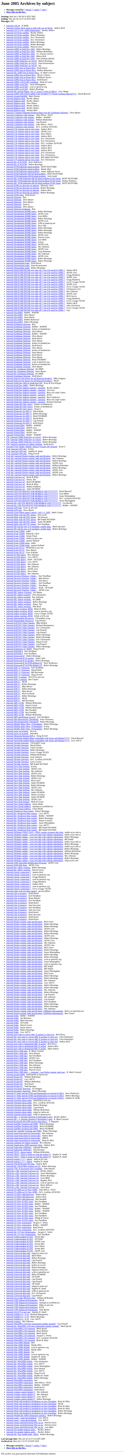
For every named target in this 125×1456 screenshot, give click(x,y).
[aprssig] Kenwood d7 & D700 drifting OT (24, 663)
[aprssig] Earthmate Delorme (18, 324)
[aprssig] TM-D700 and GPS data (20, 1164)
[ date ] (44, 10)
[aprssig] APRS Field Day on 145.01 (21, 61)
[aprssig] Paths (12, 1016)
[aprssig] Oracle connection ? (18, 872)
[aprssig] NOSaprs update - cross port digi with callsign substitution (34, 835)
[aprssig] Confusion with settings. (20, 115)
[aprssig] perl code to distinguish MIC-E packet (26, 1044)
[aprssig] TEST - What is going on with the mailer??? (28, 1154)
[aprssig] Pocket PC (14, 1077)
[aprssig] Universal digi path (18, 1253)
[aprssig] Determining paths (18, 263)
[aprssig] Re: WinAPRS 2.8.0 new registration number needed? (33, 1326)
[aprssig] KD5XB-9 (14, 651)
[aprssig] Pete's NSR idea (17, 1051)
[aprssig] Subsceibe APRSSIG (19, 1147)
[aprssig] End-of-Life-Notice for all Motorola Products (29, 378)
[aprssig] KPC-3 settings (16, 677)
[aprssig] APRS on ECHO (17, 84)
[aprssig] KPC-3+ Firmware (18, 668)
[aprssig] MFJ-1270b (15, 703)
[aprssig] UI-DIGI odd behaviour (20, 1194)
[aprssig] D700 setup (15, 195)
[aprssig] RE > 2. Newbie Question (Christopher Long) (29, 1117)
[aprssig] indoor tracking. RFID (19, 609)
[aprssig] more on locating (17, 731)
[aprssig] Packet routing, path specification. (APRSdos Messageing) (34, 1011)
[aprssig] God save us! (16, 477)
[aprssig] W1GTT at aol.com (18, 1312)
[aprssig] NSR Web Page (17, 865)
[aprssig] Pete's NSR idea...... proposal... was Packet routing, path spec (36, 1072)
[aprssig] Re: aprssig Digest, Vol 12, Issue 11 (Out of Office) (31, 91)
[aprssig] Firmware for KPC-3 (19, 411)
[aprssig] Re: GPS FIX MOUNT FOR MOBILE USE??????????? (34, 503)
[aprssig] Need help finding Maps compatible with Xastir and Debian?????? (38, 738)
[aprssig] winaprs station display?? (21, 1392)
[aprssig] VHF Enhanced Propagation (22, 1300)
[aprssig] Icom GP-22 (15, 548)
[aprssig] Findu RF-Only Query (19, 404)
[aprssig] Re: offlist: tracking (18, 867)
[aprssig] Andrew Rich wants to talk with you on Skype (29, 28)
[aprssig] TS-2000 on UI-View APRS (22, 1190)
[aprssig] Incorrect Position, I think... (22, 576)
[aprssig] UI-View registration (19, 1223)
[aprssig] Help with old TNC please (21, 515)
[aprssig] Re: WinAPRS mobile (19, 1361)
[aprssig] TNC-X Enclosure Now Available (24, 1169)
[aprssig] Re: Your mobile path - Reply (22, 1434)
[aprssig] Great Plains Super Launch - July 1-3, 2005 (28, 512)
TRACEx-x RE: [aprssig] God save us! (22, 1171)
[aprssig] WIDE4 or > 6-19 (17, 1314)
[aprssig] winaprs (13, 1321)
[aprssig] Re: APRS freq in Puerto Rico (23, 73)
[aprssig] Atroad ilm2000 (17, 96)
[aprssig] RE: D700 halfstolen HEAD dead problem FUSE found (33, 178)
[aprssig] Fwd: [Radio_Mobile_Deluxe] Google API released (32, 447)
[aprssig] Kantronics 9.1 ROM (19, 649)
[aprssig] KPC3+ (13, 682)
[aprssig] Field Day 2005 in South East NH (24, 383)
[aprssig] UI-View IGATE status (20, 1201)
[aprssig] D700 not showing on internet (22, 185)
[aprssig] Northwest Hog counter (20, 811)
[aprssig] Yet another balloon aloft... (21, 1430)
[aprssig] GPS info (14, 508)
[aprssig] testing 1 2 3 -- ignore (19, 1159)
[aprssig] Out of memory (17, 893)
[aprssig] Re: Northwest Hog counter (22, 813)
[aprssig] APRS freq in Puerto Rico (21, 68)
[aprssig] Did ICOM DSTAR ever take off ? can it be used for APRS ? (35, 270)
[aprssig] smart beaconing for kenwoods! (23, 1133)
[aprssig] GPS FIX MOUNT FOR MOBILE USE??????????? (32, 491)
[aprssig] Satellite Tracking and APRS (22, 1124)
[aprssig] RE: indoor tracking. (19, 599)
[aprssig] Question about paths (19, 1100)
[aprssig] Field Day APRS (17, 385)
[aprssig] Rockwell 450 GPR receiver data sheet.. (27, 1121)
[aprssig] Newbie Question (17, 743)
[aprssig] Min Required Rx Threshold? (22, 719)
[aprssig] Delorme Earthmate (18, 209)
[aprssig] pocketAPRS (15, 1074)
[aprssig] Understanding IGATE (19, 1237)
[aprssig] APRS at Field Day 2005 (20, 49)
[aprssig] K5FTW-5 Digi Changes (20, 623)
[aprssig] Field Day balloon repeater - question (26, 388)
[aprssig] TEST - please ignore (19, 1152)
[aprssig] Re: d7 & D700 (16, 162)
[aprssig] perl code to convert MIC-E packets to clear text (30, 1034)
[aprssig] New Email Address (18, 804)
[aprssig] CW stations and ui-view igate (23, 129)
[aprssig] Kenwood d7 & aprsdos (20, 658)
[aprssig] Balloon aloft (16, 98)
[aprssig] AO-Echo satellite (17, 33)
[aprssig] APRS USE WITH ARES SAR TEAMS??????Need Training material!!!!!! (41, 94)
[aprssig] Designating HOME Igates (21, 211)
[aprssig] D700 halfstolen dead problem (23, 167)
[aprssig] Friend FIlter (15, 425)
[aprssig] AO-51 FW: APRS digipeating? (23, 30)
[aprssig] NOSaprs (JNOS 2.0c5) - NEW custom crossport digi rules (35, 832)
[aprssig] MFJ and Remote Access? (21, 717)
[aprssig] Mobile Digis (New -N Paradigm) (24, 724)
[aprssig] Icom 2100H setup (18, 543)
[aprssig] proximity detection (18, 1089)
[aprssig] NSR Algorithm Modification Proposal (26, 863)
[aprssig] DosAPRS (14, 312)
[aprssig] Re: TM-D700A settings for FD (23, 1166)
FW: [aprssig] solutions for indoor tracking (24, 444)
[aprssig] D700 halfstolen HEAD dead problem (26, 174)
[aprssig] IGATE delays (16, 555)
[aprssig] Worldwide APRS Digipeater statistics (26, 1415)
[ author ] (37, 10)
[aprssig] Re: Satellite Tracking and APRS (24, 1131)
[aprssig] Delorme (14, 197)
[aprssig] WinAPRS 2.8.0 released (20, 1328)
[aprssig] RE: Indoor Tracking (19, 592)
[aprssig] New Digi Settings (18, 766)
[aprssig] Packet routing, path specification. (24, 922)
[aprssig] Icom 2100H (15, 531)
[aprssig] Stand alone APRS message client (24, 1145)
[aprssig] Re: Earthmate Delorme (20, 369)
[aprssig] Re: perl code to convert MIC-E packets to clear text (32, 1037)
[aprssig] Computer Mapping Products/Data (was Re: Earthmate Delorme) (37, 113)
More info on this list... (16, 12)
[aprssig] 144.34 (13, 26)
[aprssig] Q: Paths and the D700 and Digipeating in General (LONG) (35, 1093)
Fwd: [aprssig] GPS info (16, 449)
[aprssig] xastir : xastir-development (21, 1418)
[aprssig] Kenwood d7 (15, 656)
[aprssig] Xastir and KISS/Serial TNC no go (25, 1423)
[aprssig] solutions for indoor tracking (22, 1143)
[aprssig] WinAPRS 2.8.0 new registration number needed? (31, 1324)
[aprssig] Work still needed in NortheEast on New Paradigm (31, 1401)
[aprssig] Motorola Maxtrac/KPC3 (20, 736)
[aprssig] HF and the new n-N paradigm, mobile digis (28, 526)
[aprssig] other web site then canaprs (21, 891)
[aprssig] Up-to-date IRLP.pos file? (21, 1298)
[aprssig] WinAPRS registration (19, 1380)
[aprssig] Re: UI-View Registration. (21, 1232)
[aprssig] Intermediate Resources (20, 618)
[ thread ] (28, 10)
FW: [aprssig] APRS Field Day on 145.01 (24, 437)
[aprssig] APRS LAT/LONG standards (22, 82)
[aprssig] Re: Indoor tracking (18, 595)
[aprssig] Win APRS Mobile (18, 1343)
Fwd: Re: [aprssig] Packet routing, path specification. (28, 456)
